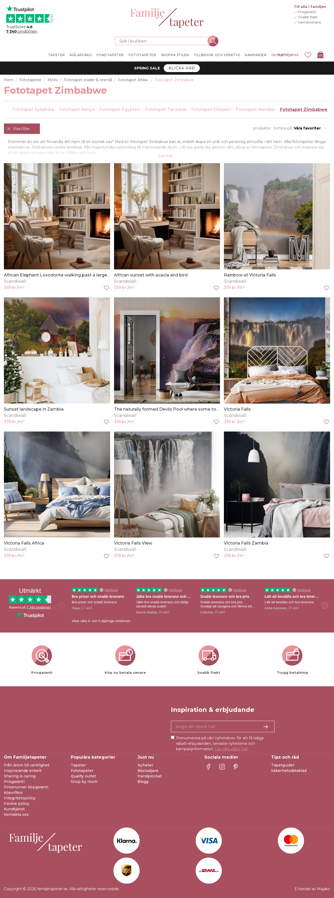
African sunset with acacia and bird (151, 275)
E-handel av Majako (312, 889)
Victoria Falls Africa (24, 543)
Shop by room (84, 781)
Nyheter (145, 765)
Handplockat (150, 776)
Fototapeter (82, 770)
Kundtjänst (288, 54)
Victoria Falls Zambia (246, 543)
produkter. (262, 128)
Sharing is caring (19, 776)
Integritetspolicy (19, 798)
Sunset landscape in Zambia (34, 409)
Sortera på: (283, 128)
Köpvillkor (13, 792)
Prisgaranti (14, 781)
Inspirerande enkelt (22, 770)
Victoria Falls (237, 409)
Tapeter (78, 765)
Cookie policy (16, 803)
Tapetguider (282, 765)
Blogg (143, 781)
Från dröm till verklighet (26, 765)
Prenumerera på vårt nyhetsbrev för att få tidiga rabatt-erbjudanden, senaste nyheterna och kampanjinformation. (220, 743)
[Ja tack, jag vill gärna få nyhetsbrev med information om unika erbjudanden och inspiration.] (223, 726)
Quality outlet (83, 776)
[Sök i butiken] (164, 41)
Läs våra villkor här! (231, 749)
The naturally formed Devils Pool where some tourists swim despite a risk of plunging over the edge (219, 409)
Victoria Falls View (133, 543)
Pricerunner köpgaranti (26, 787)
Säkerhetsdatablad (289, 770)
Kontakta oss (16, 814)
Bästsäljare (148, 770)
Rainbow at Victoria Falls (250, 275)
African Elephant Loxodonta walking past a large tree (60, 275)
